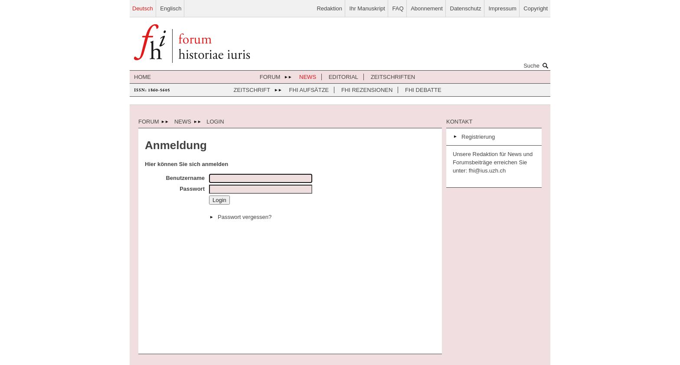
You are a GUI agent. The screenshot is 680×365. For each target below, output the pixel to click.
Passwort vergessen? (244, 217)
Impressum (502, 8)
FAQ (398, 8)
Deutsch (142, 8)
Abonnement (427, 8)
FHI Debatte (423, 90)
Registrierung (478, 137)
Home (142, 77)
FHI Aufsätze (309, 90)
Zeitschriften (393, 77)
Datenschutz (465, 8)
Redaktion (329, 8)
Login (215, 121)
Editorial (343, 77)
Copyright (535, 8)
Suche (536, 65)
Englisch (170, 8)
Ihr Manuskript (367, 8)
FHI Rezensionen (366, 90)
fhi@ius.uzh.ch (486, 170)
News (307, 77)
